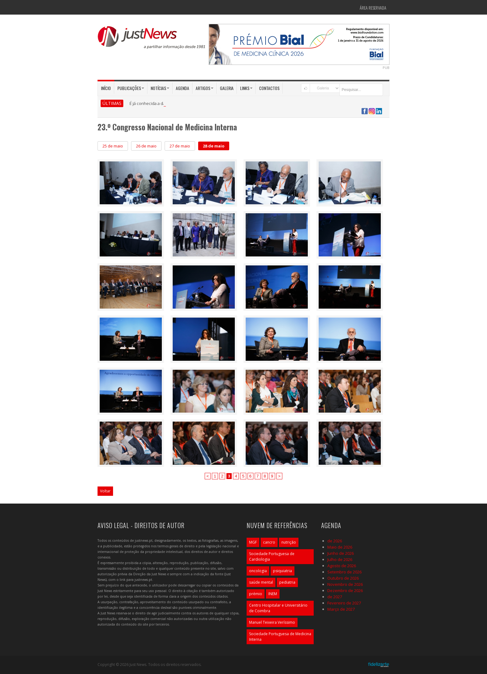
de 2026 (334, 541)
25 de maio (112, 146)
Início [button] (106, 88)
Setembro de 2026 (344, 572)
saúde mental (261, 582)
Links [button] (246, 88)
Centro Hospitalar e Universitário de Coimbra (278, 608)
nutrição (288, 542)
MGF (253, 542)
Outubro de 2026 (343, 578)
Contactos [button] (269, 88)
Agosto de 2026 (341, 565)
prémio (255, 593)
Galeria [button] (227, 88)
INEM (272, 593)
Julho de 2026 (339, 559)
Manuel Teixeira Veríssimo (272, 622)
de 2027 (334, 596)
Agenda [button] (182, 88)
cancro (269, 542)
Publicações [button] (130, 88)
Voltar (105, 491)
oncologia (258, 570)
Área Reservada (373, 7)
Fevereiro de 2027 (344, 603)
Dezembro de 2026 (345, 590)
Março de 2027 (341, 609)
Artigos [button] (204, 88)
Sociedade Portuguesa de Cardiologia (271, 556)
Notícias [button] (160, 88)
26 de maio (146, 146)
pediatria (287, 582)
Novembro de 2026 (345, 584)
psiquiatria (282, 570)
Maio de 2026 (339, 547)
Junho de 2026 (340, 553)
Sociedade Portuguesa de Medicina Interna (280, 636)
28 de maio (214, 146)
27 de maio (180, 146)
